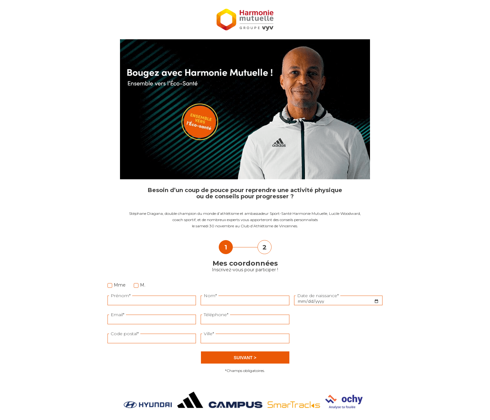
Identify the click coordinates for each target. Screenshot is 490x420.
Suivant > (245, 357)
